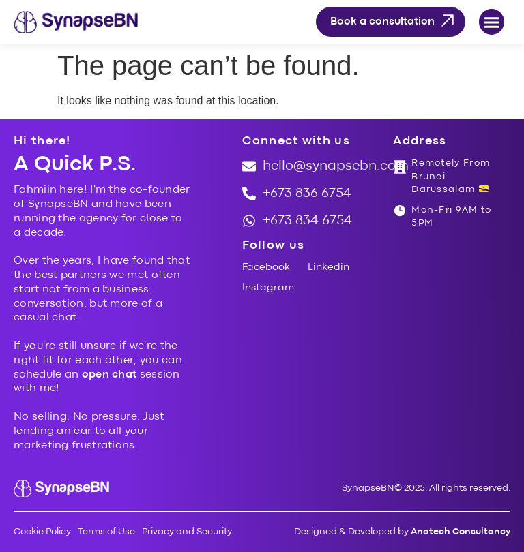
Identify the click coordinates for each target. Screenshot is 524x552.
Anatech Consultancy (460, 531)
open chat (109, 375)
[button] (492, 22)
